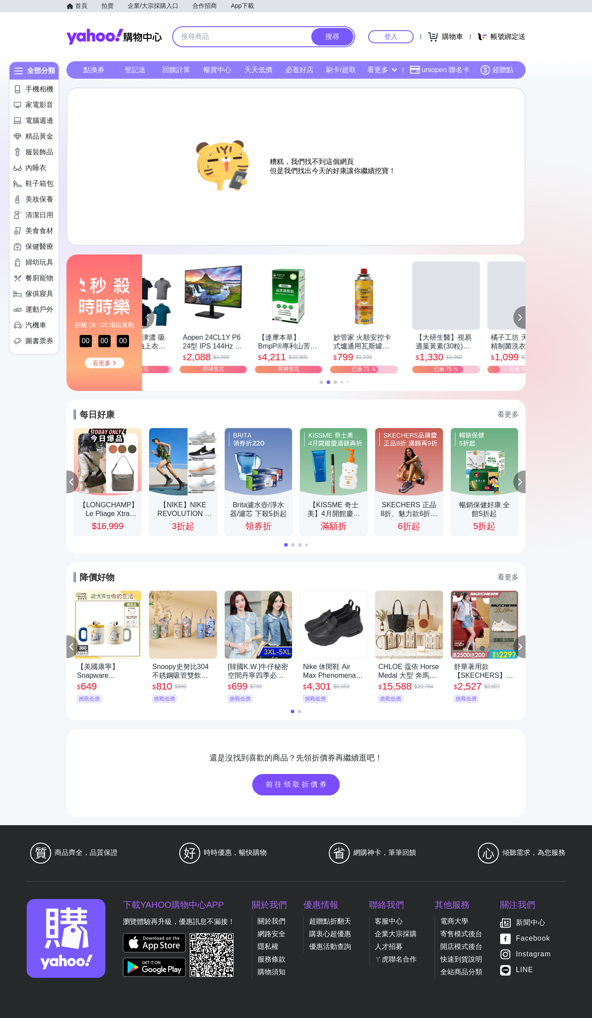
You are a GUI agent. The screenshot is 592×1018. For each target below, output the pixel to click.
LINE (524, 969)
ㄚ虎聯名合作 (396, 959)
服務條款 (272, 959)
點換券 (94, 69)
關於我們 (272, 921)
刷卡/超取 (340, 69)
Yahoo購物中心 (114, 36)
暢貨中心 (217, 69)
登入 (390, 36)
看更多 (382, 69)
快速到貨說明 (461, 959)
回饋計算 (176, 69)
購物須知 (272, 972)
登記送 (135, 69)
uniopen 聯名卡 (440, 70)
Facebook (533, 938)
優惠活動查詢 (330, 946)
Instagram (533, 954)
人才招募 (389, 946)
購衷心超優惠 (330, 934)
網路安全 (272, 934)
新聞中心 (531, 922)
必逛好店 (299, 69)
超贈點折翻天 (330, 921)
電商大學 (454, 921)
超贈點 (496, 70)
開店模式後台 (461, 946)
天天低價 (258, 69)
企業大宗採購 (396, 934)
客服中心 (389, 921)
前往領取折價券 (297, 784)
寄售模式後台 (461, 934)
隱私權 (268, 946)
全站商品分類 (461, 972)
